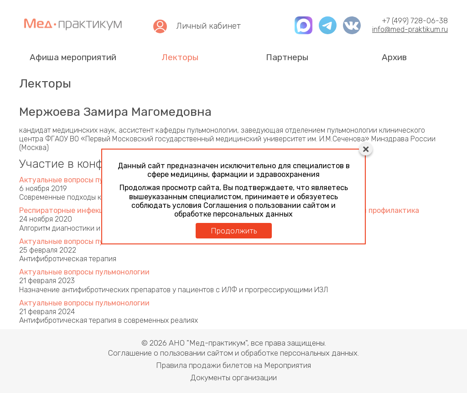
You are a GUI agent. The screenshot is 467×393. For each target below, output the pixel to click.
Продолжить (234, 230)
